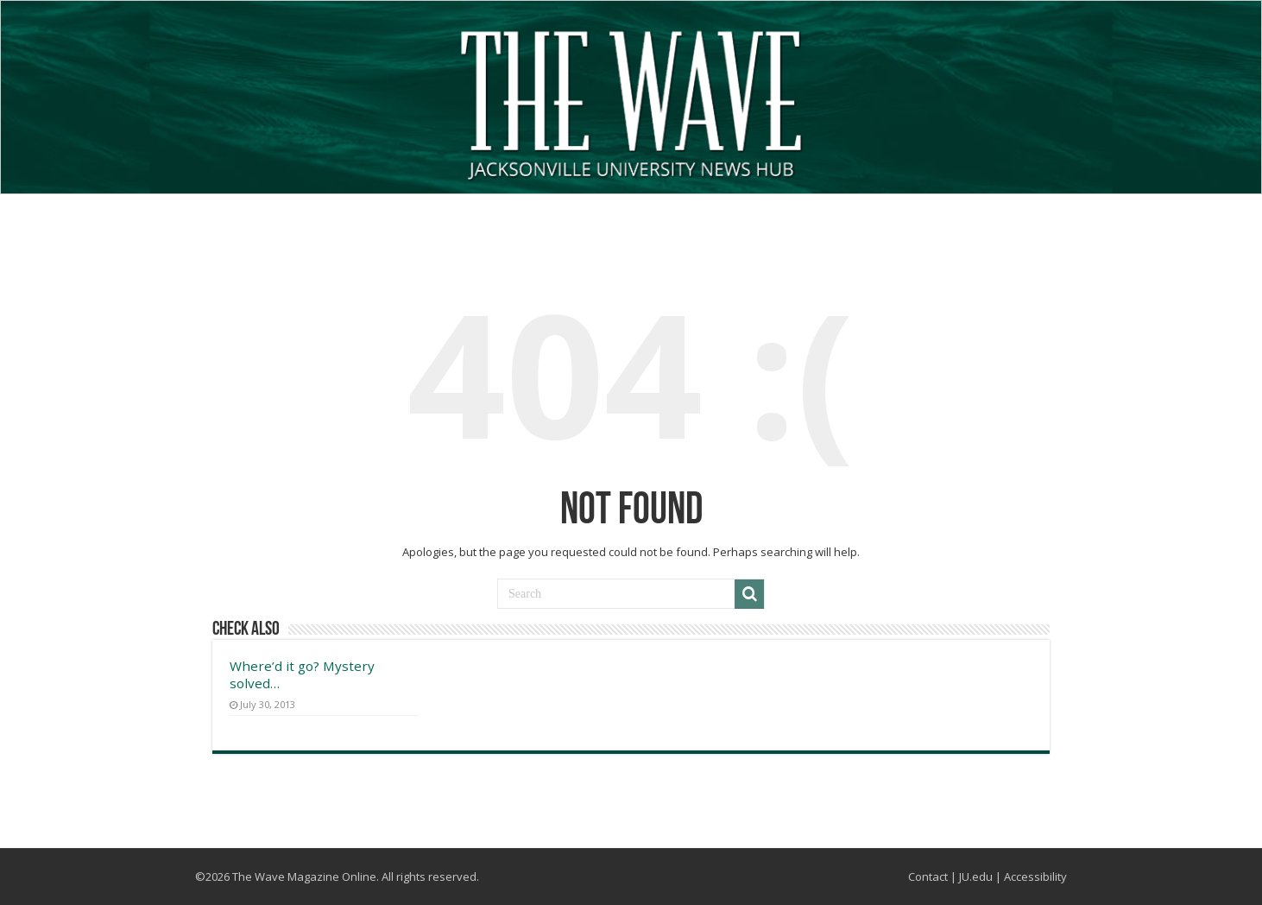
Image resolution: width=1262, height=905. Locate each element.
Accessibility (1035, 876)
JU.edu (976, 876)
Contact (928, 876)
